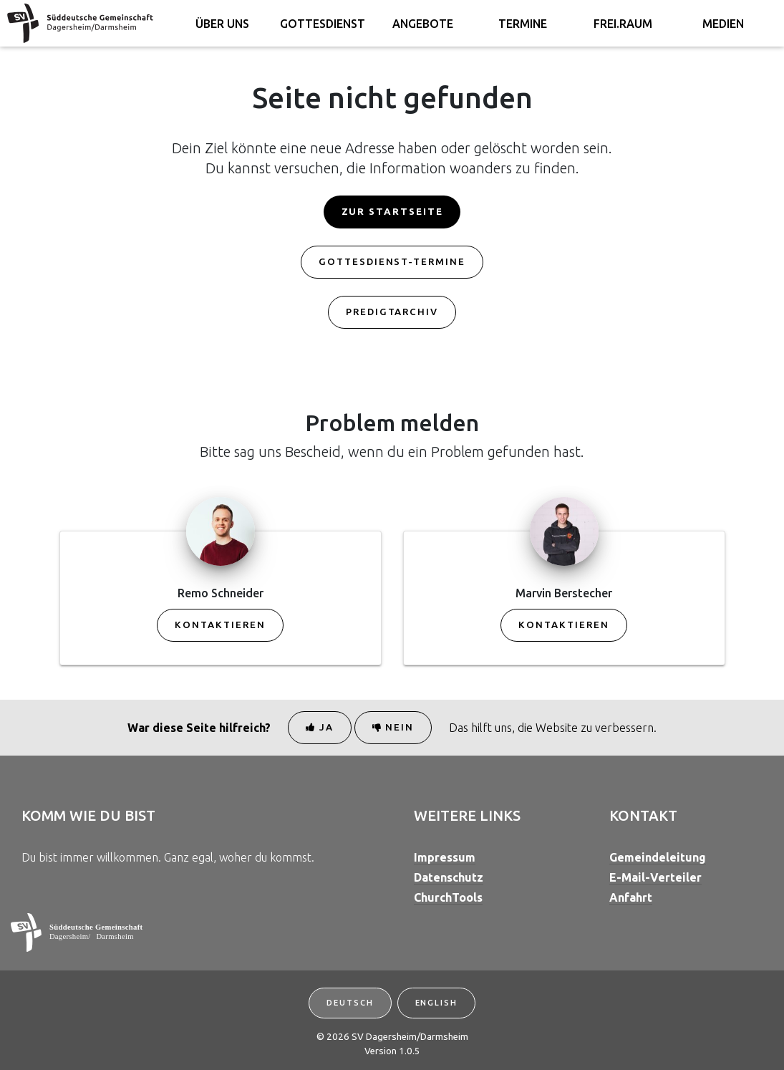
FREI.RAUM (623, 23)
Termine (522, 23)
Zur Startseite (392, 211)
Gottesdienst (322, 23)
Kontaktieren (220, 625)
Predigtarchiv (392, 312)
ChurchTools (448, 897)
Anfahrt (630, 897)
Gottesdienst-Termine (392, 261)
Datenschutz (448, 877)
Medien (723, 23)
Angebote (422, 23)
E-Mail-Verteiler (655, 877)
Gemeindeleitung (657, 857)
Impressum (444, 857)
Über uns (222, 23)
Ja (320, 727)
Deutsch (349, 1002)
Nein (393, 727)
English (436, 1002)
